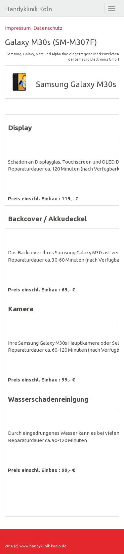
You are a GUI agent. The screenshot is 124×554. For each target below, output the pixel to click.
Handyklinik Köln (28, 9)
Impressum (18, 28)
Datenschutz (47, 28)
